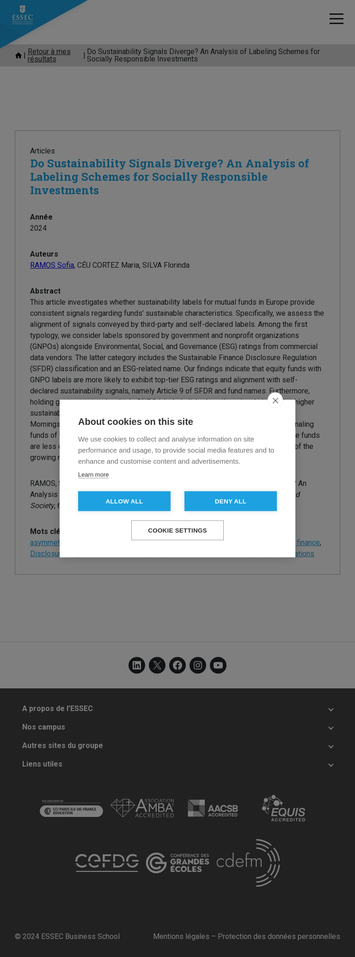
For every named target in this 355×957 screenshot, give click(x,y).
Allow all (124, 501)
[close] (275, 400)
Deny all (230, 501)
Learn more (93, 474)
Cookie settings (177, 530)
